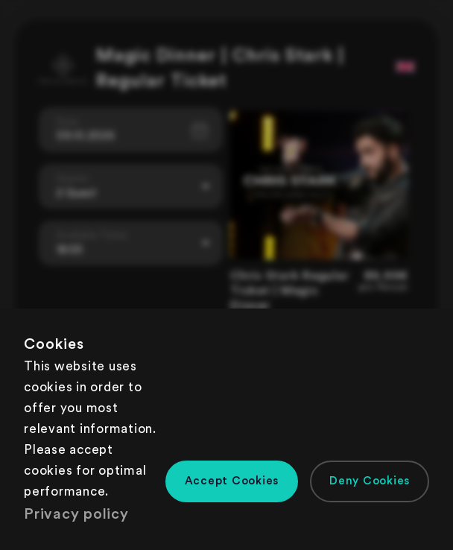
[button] (232, 481)
